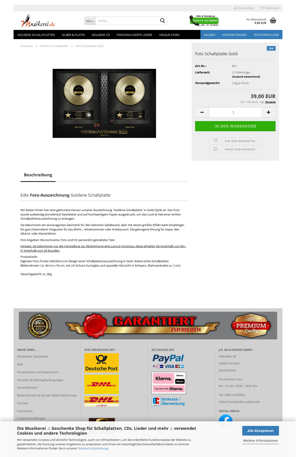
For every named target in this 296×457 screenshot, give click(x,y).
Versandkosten (27, 387)
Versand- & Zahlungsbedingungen (40, 380)
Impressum (25, 411)
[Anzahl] (235, 112)
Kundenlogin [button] (244, 8)
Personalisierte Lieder (134, 35)
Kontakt (22, 403)
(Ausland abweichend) (246, 76)
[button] (202, 112)
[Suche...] (90, 21)
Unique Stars (169, 35)
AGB (20, 364)
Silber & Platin (73, 35)
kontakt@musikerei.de (243, 402)
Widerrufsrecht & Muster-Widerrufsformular (47, 395)
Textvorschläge (266, 35)
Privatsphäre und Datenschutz (38, 372)
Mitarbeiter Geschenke (32, 356)
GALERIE (209, 35)
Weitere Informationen (260, 440)
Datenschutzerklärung (93, 448)
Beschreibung (38, 175)
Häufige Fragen (234, 35)
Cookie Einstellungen (31, 418)
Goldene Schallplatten (36, 35)
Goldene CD (101, 35)
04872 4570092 (235, 395)
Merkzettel (270, 8)
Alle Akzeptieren (261, 430)
